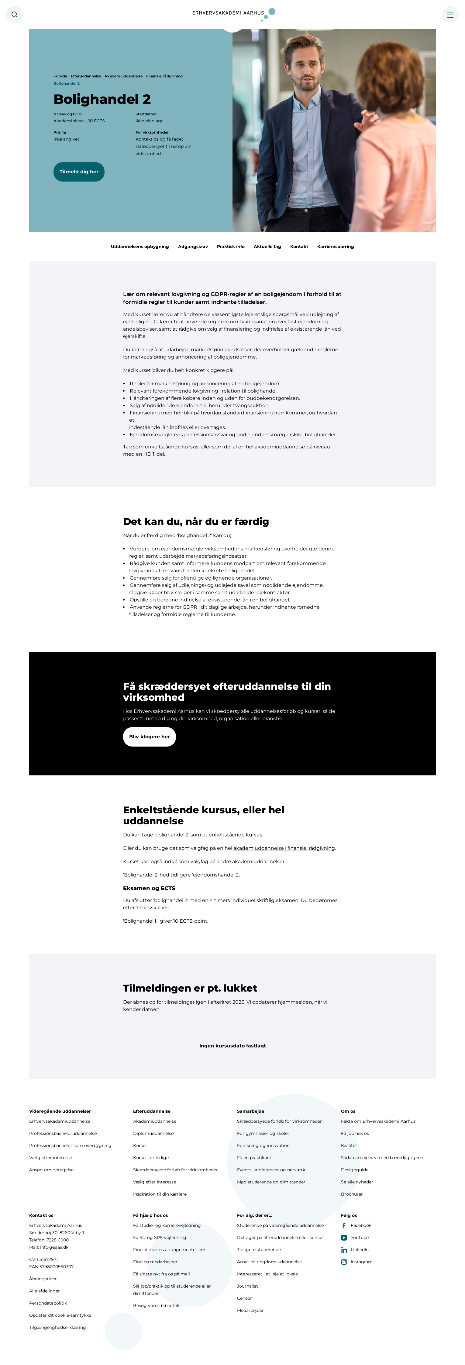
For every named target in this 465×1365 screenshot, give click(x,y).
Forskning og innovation (263, 1145)
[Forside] (232, 14)
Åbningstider (43, 1279)
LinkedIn (355, 1249)
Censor (244, 1298)
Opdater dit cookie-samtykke (60, 1315)
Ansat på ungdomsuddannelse (269, 1262)
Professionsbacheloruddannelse (63, 1133)
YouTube (355, 1237)
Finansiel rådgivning (164, 76)
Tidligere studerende (259, 1249)
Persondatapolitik (48, 1303)
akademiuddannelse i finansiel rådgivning (284, 849)
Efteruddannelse (86, 76)
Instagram (357, 1262)
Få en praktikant (254, 1157)
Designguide (354, 1170)
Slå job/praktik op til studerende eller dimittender (172, 1289)
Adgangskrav (193, 246)
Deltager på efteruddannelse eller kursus (280, 1237)
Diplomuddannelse (153, 1133)
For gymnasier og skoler (263, 1133)
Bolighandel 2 (66, 83)
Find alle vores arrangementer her (169, 1249)
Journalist (247, 1286)
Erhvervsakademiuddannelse (59, 1121)
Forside (60, 76)
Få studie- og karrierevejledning (167, 1225)
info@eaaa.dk (54, 1247)
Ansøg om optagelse (51, 1170)
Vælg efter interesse (50, 1157)
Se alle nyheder (357, 1182)
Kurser (140, 1145)
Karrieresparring (335, 246)
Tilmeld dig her (79, 172)
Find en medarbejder (155, 1262)
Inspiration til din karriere (160, 1194)
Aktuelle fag (267, 246)
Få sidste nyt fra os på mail (161, 1274)
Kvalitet (349, 1145)
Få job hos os (355, 1133)
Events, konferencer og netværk (271, 1170)
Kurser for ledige (151, 1157)
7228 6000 (57, 1240)
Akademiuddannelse (124, 76)
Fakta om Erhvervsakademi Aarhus (378, 1121)
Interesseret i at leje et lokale (267, 1274)
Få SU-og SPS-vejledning (159, 1237)
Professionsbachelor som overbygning (70, 1145)
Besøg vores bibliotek (156, 1305)
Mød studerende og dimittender (271, 1182)
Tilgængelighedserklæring (57, 1327)
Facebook (356, 1225)
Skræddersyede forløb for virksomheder (175, 1170)
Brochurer (352, 1194)
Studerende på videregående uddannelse (280, 1225)
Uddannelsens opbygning (140, 246)
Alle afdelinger (44, 1291)
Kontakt (299, 246)
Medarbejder (250, 1310)
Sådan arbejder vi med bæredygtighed (382, 1157)
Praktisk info (231, 246)
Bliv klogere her (149, 738)
